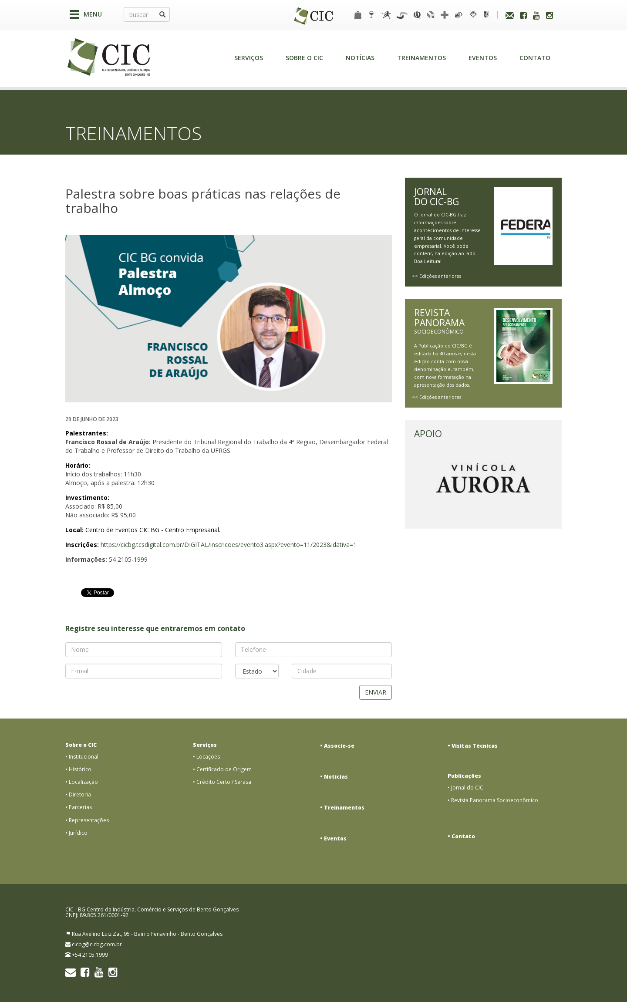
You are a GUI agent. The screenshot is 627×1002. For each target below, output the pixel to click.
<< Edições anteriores (436, 276)
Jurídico (78, 833)
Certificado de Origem (224, 769)
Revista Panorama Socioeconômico (494, 800)
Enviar (375, 692)
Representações (89, 820)
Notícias (360, 58)
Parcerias (80, 807)
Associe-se (339, 745)
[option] (228, 318)
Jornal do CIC (467, 787)
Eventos (483, 58)
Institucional (83, 756)
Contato (534, 58)
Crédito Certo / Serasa (223, 782)
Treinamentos (421, 58)
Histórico (80, 769)
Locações (208, 756)
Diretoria (80, 794)
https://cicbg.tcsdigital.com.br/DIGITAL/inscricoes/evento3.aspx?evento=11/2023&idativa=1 (229, 544)
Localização (83, 782)
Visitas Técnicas (475, 745)
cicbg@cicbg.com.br (97, 944)
